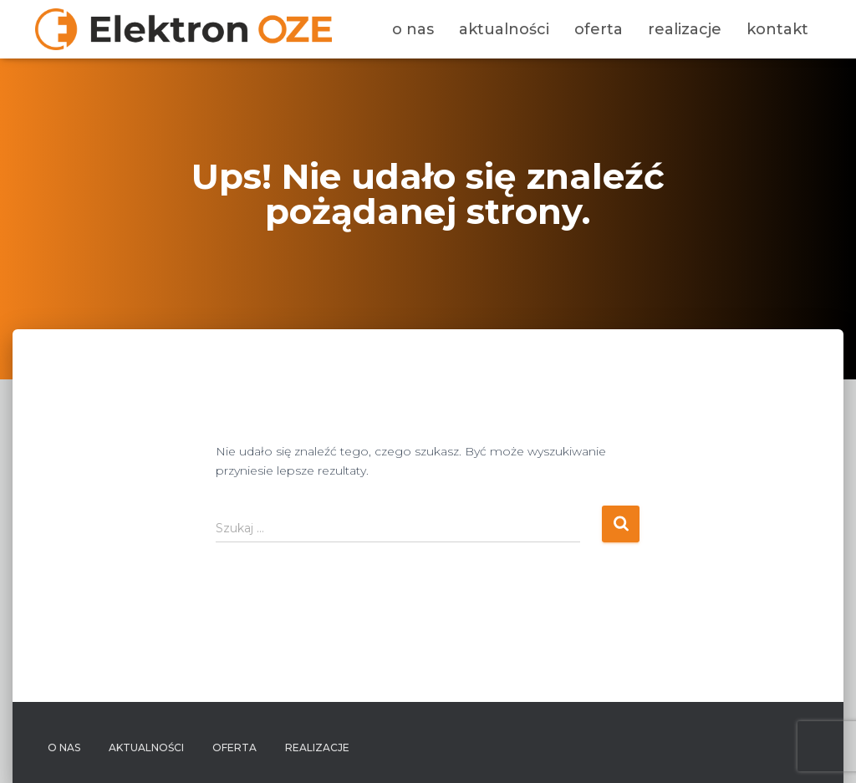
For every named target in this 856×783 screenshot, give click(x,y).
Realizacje (684, 29)
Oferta (598, 29)
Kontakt (777, 29)
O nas (413, 29)
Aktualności (504, 29)
